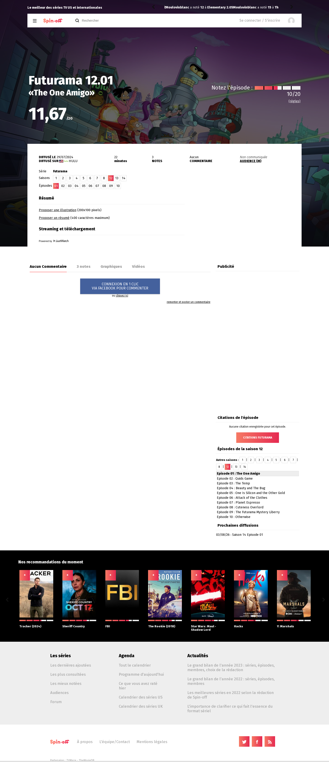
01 (56, 186)
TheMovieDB (86, 760)
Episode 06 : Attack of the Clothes (242, 498)
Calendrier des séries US (140, 697)
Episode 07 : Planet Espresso (238, 502)
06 (90, 186)
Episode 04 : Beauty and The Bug (241, 488)
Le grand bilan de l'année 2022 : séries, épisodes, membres (231, 681)
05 (83, 186)
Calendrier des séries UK (141, 706)
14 (123, 178)
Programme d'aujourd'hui (141, 674)
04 (77, 186)
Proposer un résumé (54, 218)
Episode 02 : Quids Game (235, 479)
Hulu (73, 161)
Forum (56, 701)
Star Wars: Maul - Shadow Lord (208, 625)
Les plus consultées (68, 674)
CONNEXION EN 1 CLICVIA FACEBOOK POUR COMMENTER (120, 286)
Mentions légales (152, 741)
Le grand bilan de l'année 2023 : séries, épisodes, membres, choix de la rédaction (231, 667)
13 (116, 178)
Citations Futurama (257, 437)
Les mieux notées (65, 683)
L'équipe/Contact (114, 741)
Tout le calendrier (135, 665)
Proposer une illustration (57, 210)
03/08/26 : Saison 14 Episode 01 (239, 535)
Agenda (126, 655)
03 (70, 186)
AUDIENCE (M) (250, 161)
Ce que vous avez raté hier (138, 685)
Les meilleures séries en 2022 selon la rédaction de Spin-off (230, 694)
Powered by (54, 241)
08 (104, 186)
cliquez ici (122, 295)
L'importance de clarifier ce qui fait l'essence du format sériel (230, 708)
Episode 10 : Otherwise (233, 517)
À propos (85, 741)
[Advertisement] (248, 222)
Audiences (59, 692)
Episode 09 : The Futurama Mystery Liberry (248, 512)
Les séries (60, 655)
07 (97, 186)
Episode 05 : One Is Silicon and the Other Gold (251, 493)
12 (227, 466)
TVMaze (71, 760)
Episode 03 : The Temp (233, 483)
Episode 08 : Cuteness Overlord (240, 507)
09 (111, 186)
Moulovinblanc (177, 7)
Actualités (197, 655)
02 (63, 186)
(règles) (294, 101)
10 (118, 186)
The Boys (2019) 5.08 (223, 7)
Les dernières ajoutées (70, 665)
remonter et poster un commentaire (188, 302)
